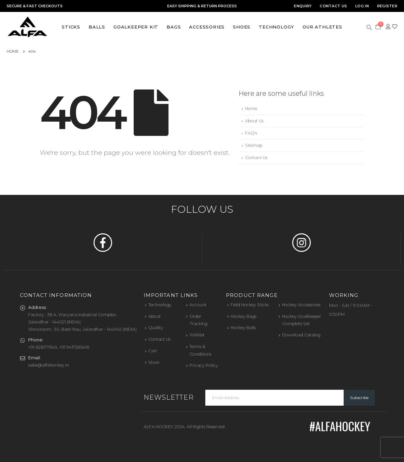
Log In (362, 6)
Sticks (71, 26)
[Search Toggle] (369, 27)
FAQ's (251, 133)
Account (198, 304)
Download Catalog (301, 334)
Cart (152, 350)
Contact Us (333, 6)
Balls (97, 26)
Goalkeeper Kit (135, 26)
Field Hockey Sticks (250, 304)
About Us (254, 120)
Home (251, 108)
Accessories (207, 26)
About (154, 316)
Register (387, 6)
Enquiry (302, 6)
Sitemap (253, 145)
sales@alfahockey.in (48, 365)
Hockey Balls (243, 327)
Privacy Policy (203, 365)
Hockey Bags (243, 316)
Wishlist (197, 334)
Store (153, 362)
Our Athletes (322, 26)
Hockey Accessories (301, 304)
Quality (155, 327)
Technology (276, 26)
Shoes (241, 26)
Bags (174, 26)
